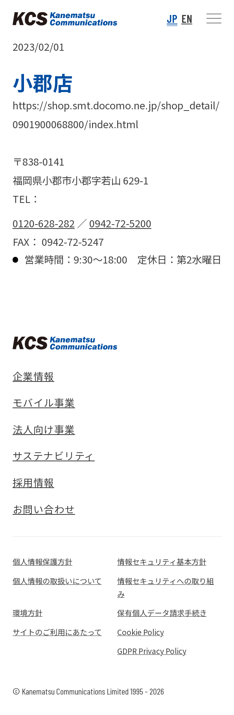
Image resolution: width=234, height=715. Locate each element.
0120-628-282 (44, 223)
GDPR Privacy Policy (151, 650)
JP (172, 18)
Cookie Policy (140, 632)
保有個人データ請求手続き (162, 612)
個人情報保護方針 (42, 561)
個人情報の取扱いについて (57, 580)
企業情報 (33, 376)
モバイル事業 (44, 402)
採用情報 (33, 482)
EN (186, 18)
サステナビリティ (54, 455)
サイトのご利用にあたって (57, 632)
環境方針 (27, 612)
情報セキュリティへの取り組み (165, 587)
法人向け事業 (44, 429)
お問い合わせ (44, 509)
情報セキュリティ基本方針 (161, 561)
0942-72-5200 (120, 223)
